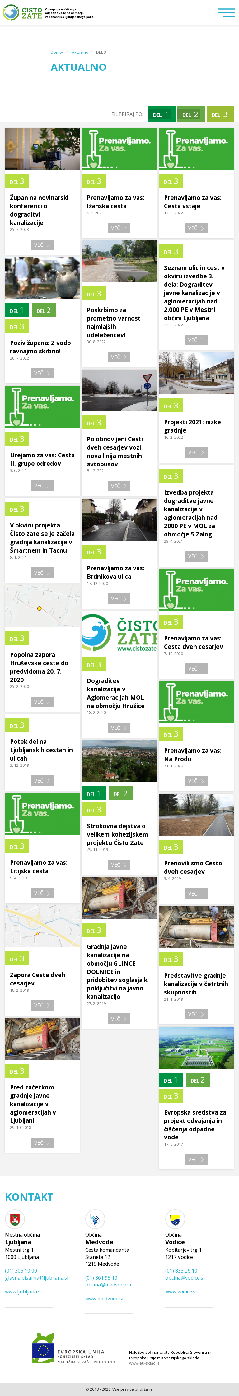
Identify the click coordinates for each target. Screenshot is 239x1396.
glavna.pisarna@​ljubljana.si (36, 1277)
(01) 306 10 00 (21, 1270)
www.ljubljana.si (23, 1291)
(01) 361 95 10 (101, 1277)
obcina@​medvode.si (108, 1284)
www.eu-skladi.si (145, 1363)
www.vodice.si (181, 1291)
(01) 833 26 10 (181, 1270)
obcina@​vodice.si (184, 1277)
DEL (161, 114)
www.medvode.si (104, 1298)
